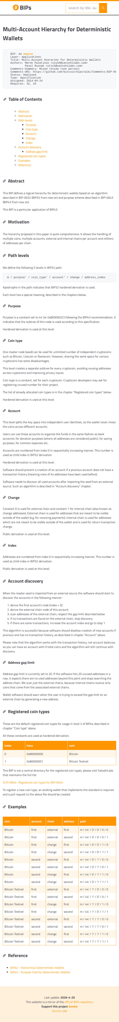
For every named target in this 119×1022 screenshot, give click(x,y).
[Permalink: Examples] (4, 807)
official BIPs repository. (79, 1002)
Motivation (25, 116)
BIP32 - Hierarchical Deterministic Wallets (37, 967)
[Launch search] (103, 8)
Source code (59, 1011)
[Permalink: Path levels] (4, 256)
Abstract (23, 111)
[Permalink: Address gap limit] (4, 662)
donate (73, 1006)
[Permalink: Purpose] (4, 306)
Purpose (31, 125)
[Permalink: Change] (4, 497)
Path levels (25, 120)
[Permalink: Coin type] (4, 340)
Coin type (32, 129)
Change (30, 138)
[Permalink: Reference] (4, 956)
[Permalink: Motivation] (4, 222)
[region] (59, 511)
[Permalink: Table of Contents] (4, 99)
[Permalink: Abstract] (4, 181)
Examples (24, 160)
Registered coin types (32, 156)
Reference (24, 165)
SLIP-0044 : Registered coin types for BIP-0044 (33, 782)
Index (29, 142)
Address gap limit (37, 151)
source (28, 54)
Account (31, 133)
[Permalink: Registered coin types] (4, 712)
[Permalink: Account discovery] (4, 581)
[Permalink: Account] (4, 411)
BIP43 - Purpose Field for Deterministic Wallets (40, 972)
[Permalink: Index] (4, 545)
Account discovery (29, 147)
